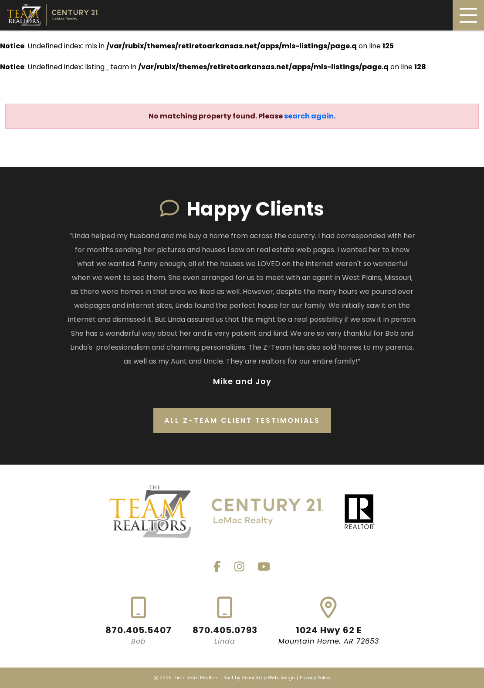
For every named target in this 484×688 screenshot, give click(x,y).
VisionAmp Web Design (268, 678)
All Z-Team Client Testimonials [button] (242, 420)
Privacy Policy (315, 678)
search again (309, 116)
